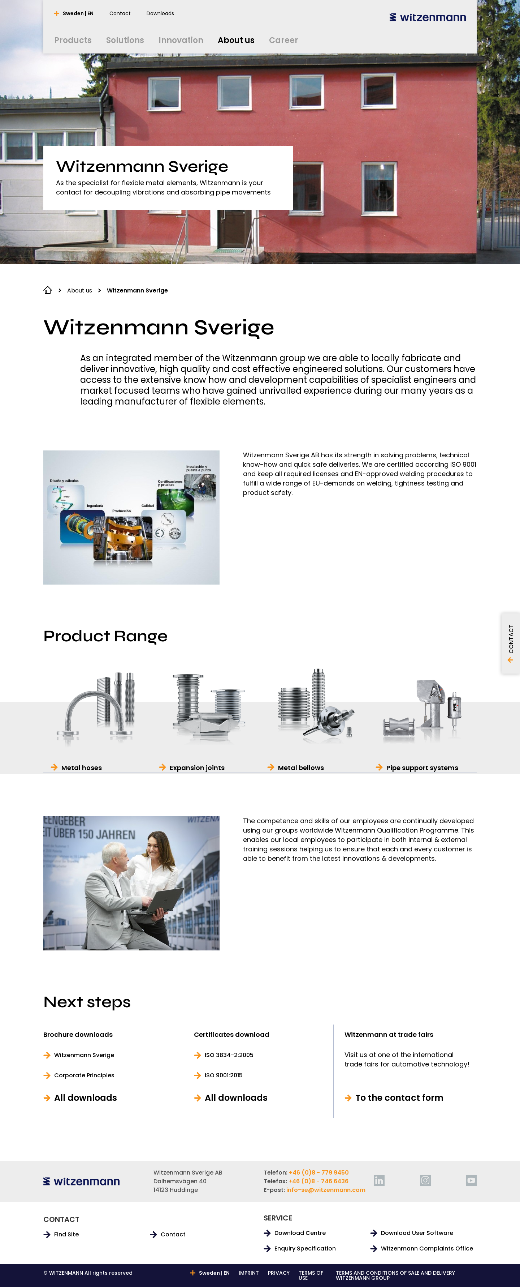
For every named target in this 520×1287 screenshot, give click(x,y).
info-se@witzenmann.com (325, 1190)
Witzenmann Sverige (84, 1055)
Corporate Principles (84, 1075)
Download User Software (417, 1233)
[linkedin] (379, 1180)
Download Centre (300, 1233)
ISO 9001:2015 (224, 1075)
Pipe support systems (422, 767)
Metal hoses (81, 767)
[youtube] (471, 1180)
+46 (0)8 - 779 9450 (319, 1172)
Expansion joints (197, 767)
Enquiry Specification (305, 1249)
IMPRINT (249, 1273)
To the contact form (399, 1098)
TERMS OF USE (311, 1275)
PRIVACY (279, 1273)
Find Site (66, 1235)
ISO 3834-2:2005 (229, 1055)
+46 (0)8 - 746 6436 (318, 1181)
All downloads (85, 1098)
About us (79, 290)
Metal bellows (301, 767)
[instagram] (425, 1180)
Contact (173, 1235)
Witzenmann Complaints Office (427, 1249)
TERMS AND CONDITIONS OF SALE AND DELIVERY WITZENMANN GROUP (395, 1275)
